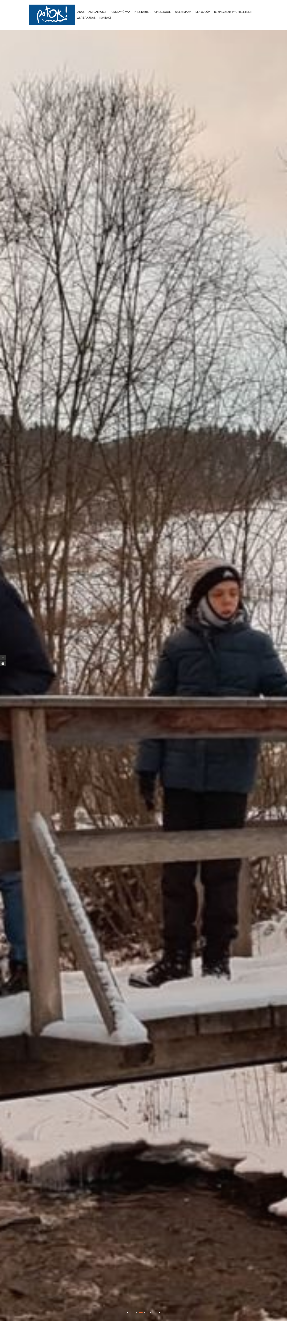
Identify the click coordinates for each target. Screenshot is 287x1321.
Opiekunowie (162, 11)
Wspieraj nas (86, 17)
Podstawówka (120, 11)
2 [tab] (135, 1312)
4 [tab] (146, 1312)
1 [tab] (129, 1312)
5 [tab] (152, 1312)
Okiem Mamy (183, 11)
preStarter (142, 11)
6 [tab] (158, 1312)
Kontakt (105, 17)
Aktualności (97, 11)
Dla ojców (203, 11)
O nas (81, 11)
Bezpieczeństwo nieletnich (233, 11)
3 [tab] (141, 1312)
